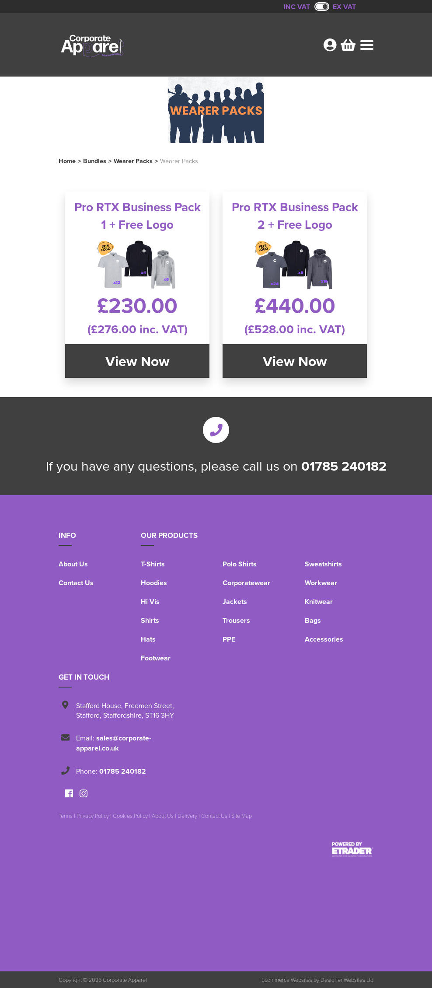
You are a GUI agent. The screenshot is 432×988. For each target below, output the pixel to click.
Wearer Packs (133, 160)
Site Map (241, 816)
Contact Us (76, 583)
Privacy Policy (93, 816)
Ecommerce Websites (286, 980)
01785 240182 (344, 465)
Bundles (94, 160)
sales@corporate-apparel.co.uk (113, 743)
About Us (73, 564)
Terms (66, 816)
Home (67, 160)
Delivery (187, 816)
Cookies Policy (130, 816)
